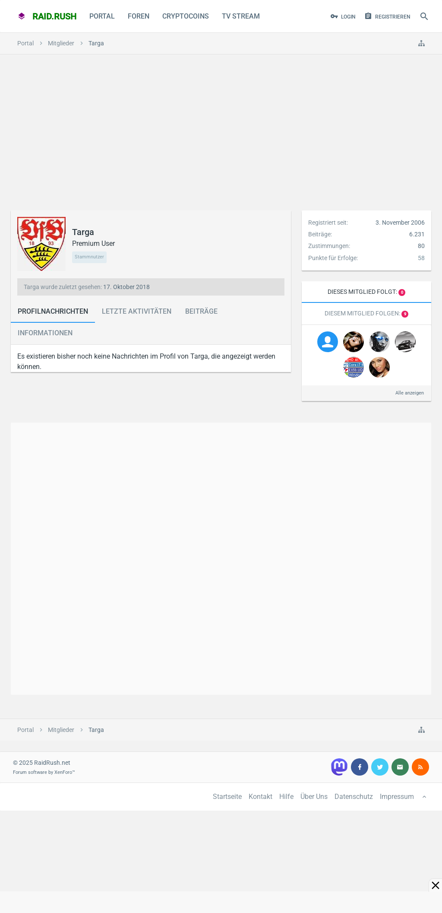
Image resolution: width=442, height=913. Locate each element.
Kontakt (260, 796)
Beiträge (201, 311)
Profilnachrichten (53, 311)
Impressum (397, 796)
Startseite (227, 796)
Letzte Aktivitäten (136, 311)
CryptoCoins (185, 16)
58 (421, 257)
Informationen (45, 333)
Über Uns (314, 796)
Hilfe (286, 796)
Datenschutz (354, 796)
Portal (102, 16)
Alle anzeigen (409, 393)
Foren (138, 16)
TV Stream (241, 16)
